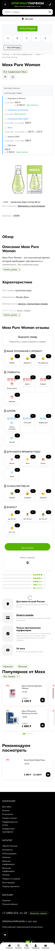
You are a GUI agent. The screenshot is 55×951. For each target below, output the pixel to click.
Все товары (11, 676)
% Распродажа (9, 853)
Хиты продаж (8, 882)
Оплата (5, 810)
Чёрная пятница (9, 846)
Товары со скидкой (11, 878)
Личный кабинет (10, 904)
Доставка (6, 806)
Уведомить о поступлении (31, 205)
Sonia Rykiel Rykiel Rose (34, 760)
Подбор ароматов (10, 886)
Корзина (6, 900)
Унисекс (6, 875)
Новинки (6, 857)
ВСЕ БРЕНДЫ (13, 47)
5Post (10, 128)
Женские (22, 666)
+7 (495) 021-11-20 (14, 913)
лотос (20, 310)
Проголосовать (27, 548)
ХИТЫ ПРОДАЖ (27, 28)
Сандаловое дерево (37, 303)
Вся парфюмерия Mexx (15, 71)
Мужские (8, 666)
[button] (24, 733)
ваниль (22, 303)
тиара (27, 310)
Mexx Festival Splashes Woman (32, 687)
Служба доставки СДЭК (18, 119)
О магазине (7, 814)
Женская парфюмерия (22, 54)
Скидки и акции (9, 818)
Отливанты (7, 849)
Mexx (38, 54)
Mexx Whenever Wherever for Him (29, 712)
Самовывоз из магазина (18, 110)
